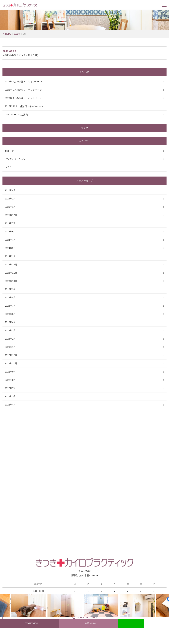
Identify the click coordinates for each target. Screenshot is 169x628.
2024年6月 (10, 231)
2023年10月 (11, 281)
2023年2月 (10, 338)
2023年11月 (11, 272)
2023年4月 (10, 322)
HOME (8, 34)
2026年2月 (10, 198)
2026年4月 (10, 190)
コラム (8, 167)
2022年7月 (10, 388)
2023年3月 (10, 330)
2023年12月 (11, 264)
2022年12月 (11, 355)
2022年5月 (10, 396)
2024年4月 (10, 240)
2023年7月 (10, 305)
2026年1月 (10, 207)
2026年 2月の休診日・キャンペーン (23, 90)
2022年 (17, 34)
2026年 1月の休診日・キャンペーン (23, 98)
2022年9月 (10, 371)
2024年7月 (10, 223)
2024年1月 (10, 256)
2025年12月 (11, 215)
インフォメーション (15, 159)
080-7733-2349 (29, 623)
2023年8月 (10, 297)
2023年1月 (10, 347)
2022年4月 (10, 404)
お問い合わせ (89, 623)
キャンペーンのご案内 (16, 114)
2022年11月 (11, 363)
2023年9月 (10, 289)
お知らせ (9, 151)
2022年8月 (10, 380)
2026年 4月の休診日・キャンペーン (23, 81)
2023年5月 (10, 314)
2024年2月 (10, 248)
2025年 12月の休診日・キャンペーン (24, 106)
